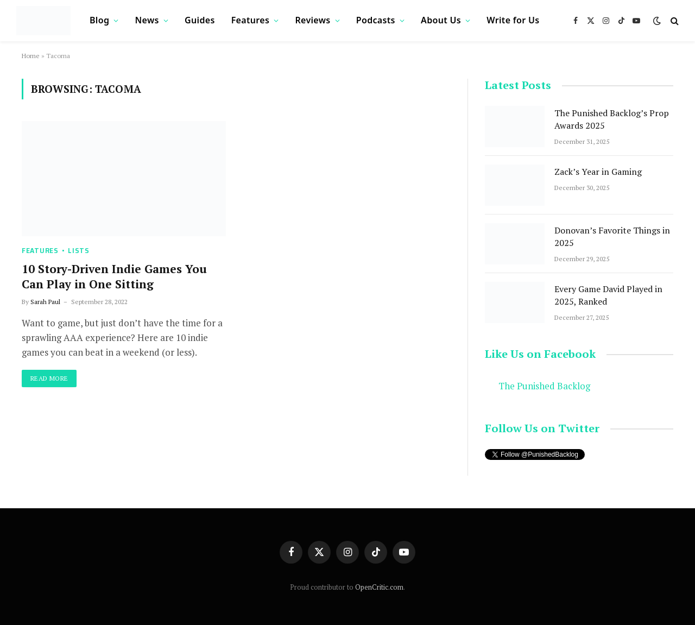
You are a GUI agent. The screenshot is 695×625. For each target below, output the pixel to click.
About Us (441, 20)
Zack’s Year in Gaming (598, 172)
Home (31, 56)
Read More (49, 378)
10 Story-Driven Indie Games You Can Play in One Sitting (114, 276)
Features (250, 20)
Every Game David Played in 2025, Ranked (608, 295)
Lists (79, 250)
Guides (200, 20)
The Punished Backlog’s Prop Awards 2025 (611, 119)
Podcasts (375, 20)
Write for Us (512, 20)
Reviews (312, 20)
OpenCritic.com (379, 587)
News (147, 20)
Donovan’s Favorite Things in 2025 (612, 236)
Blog (99, 20)
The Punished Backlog (544, 386)
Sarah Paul (45, 302)
